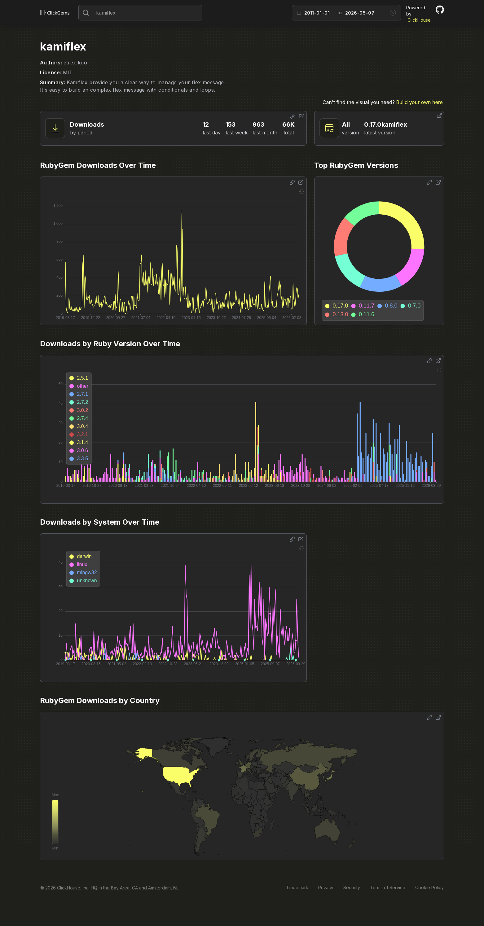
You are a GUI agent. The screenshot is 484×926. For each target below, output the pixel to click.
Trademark (297, 887)
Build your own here (419, 102)
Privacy (325, 887)
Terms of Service (387, 887)
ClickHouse (419, 20)
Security (351, 887)
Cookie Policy (429, 887)
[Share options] (293, 116)
